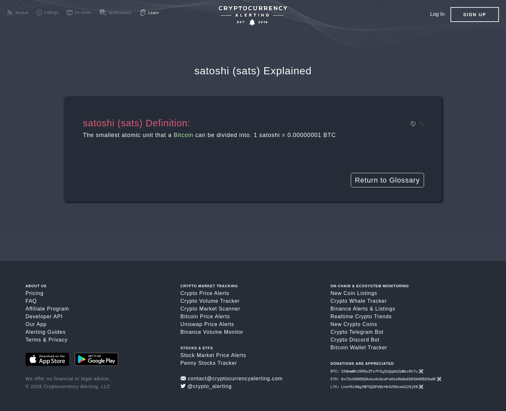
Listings (385, 308)
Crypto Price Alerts (204, 293)
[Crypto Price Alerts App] (253, 16)
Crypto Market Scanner (210, 308)
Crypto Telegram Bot (357, 332)
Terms (33, 339)
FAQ (31, 301)
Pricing (34, 293)
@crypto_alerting (206, 386)
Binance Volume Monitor (211, 332)
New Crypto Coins (353, 324)
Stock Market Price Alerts (213, 355)
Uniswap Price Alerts (207, 324)
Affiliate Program (47, 308)
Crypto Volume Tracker (210, 301)
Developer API (44, 316)
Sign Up (474, 14)
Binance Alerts (349, 308)
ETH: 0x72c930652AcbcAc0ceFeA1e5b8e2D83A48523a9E (385, 379)
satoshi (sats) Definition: (136, 123)
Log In (437, 14)
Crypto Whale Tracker (358, 301)
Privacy (57, 339)
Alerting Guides (45, 332)
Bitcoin (183, 135)
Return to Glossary (387, 180)
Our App (36, 324)
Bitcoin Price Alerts (205, 316)
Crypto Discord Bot (355, 339)
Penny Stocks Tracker (208, 363)
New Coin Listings (353, 293)
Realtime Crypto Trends (361, 316)
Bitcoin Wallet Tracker (358, 347)
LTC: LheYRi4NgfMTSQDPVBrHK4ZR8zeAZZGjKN (376, 386)
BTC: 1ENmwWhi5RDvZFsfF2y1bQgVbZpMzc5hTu (376, 371)
